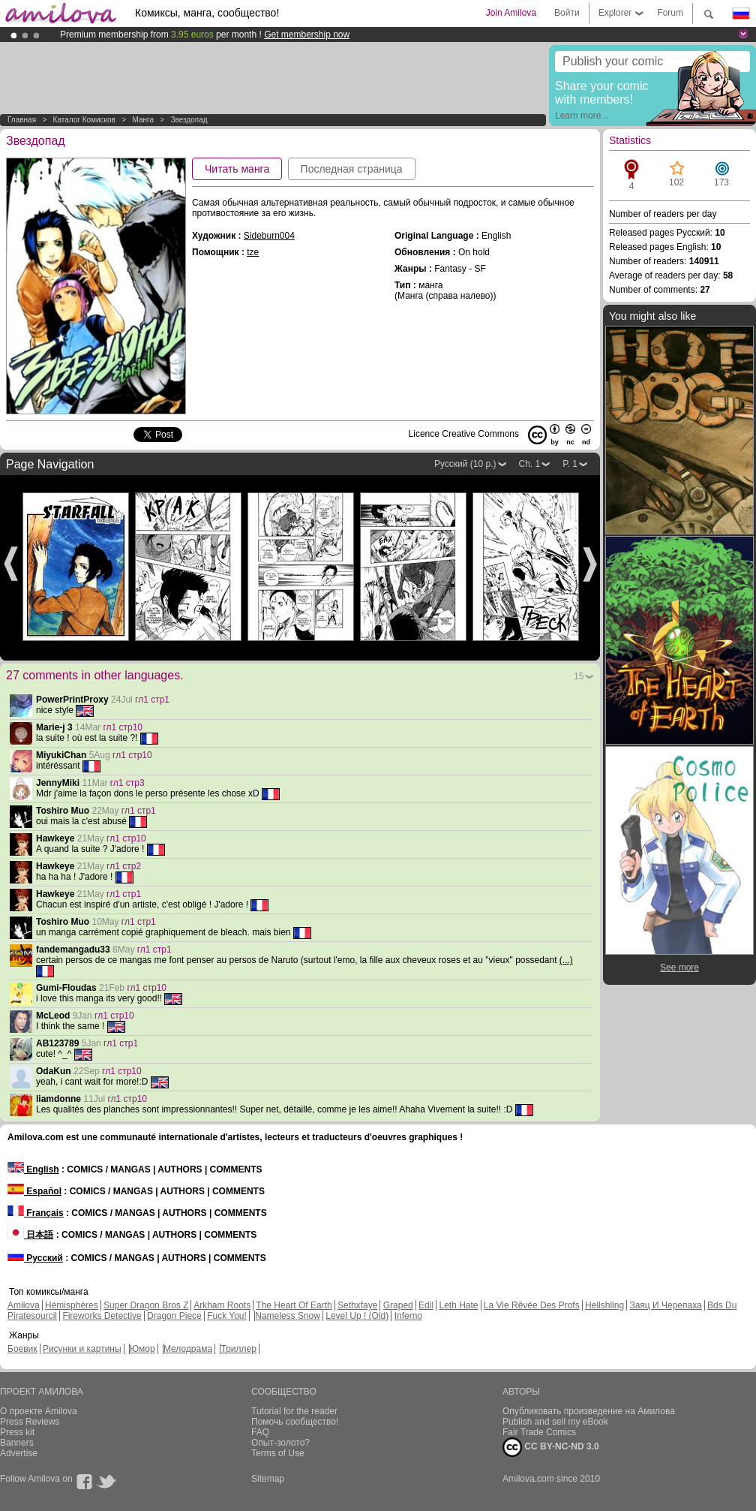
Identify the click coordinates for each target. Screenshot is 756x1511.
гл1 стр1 (152, 699)
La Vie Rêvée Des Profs (532, 1305)
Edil (426, 1305)
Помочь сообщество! (294, 1421)
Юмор (142, 1349)
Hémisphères (71, 1305)
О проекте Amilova (38, 1411)
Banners (17, 1442)
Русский (35, 1258)
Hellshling (604, 1305)
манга (143, 120)
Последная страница (352, 169)
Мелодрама (188, 1349)
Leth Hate (458, 1305)
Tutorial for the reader (294, 1411)
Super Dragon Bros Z (146, 1305)
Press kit (17, 1432)
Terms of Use (277, 1453)
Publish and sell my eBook (555, 1421)
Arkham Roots (222, 1305)
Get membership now (307, 34)
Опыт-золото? (280, 1442)
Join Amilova (511, 13)
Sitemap (267, 1478)
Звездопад (188, 120)
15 (579, 676)
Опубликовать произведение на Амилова (588, 1411)
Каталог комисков (84, 120)
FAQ (260, 1432)
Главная (22, 120)
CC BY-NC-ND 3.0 (550, 1447)
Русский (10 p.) (465, 464)
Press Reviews (29, 1421)
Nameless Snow (287, 1316)
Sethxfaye (357, 1305)
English (33, 1169)
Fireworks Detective (101, 1316)
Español (35, 1191)
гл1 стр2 (123, 866)
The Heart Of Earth (294, 1305)
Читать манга (237, 169)
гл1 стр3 (127, 783)
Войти (567, 13)
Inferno (408, 1316)
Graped (398, 1305)
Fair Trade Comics (539, 1432)
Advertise (19, 1453)
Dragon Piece (174, 1316)
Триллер (238, 1349)
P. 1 (570, 464)
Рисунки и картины (82, 1349)
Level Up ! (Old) (357, 1316)
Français (36, 1213)
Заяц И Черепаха (665, 1305)
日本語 (30, 1235)
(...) (566, 960)
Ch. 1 (530, 464)
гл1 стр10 (122, 727)
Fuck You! (227, 1316)
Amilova (24, 1305)
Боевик (23, 1349)
